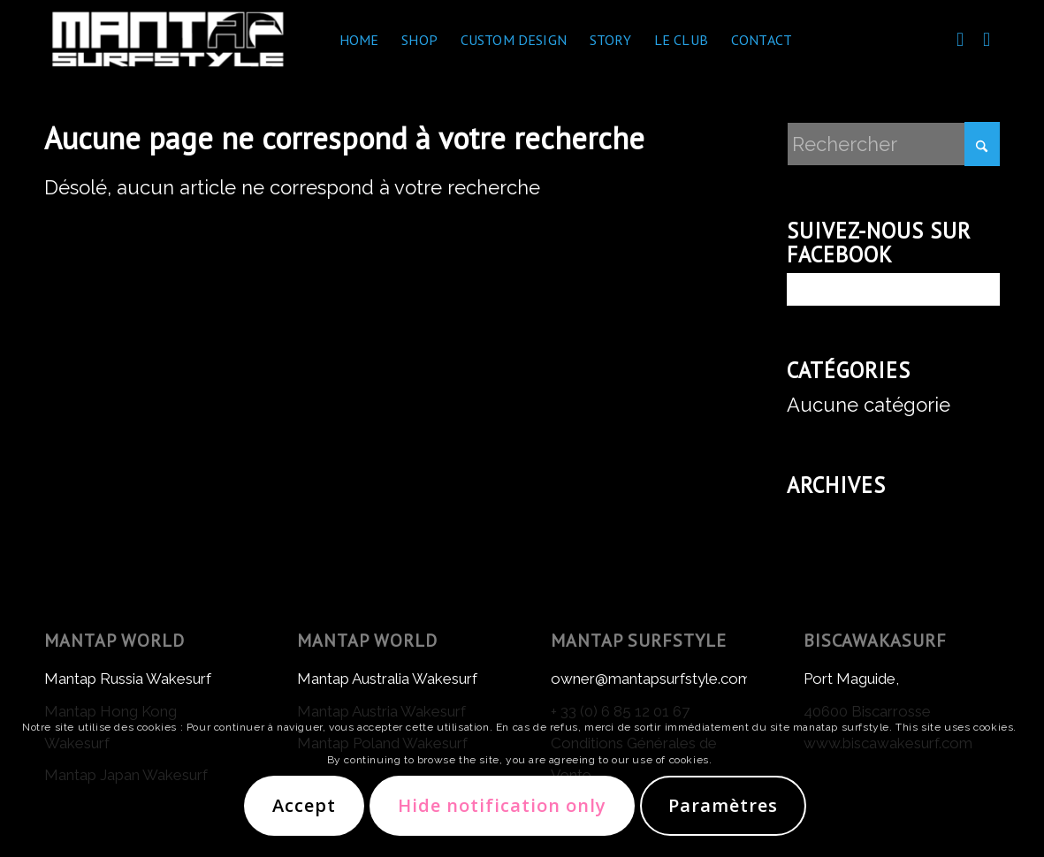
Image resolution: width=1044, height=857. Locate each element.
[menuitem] (359, 40)
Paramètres (723, 805)
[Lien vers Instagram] (986, 39)
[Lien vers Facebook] (960, 39)
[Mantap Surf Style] (168, 40)
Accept (304, 805)
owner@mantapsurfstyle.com (651, 678)
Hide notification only (502, 805)
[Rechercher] (893, 144)
